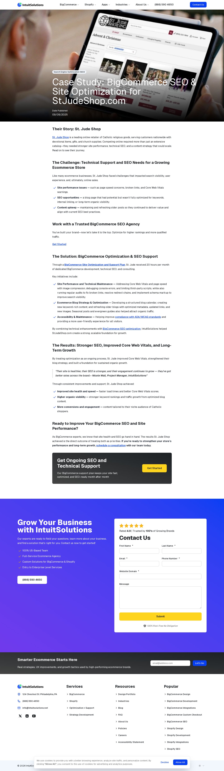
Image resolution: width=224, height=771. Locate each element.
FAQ (120, 714)
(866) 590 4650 (164, 4)
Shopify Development (178, 735)
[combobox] (202, 766)
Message (124, 584)
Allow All (180, 762)
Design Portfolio (126, 694)
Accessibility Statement (131, 742)
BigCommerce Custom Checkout (184, 714)
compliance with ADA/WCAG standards (138, 317)
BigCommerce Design (178, 694)
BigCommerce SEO (177, 721)
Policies (122, 728)
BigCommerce (69, 4)
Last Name (174, 546)
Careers (122, 735)
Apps (106, 4)
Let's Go (199, 663)
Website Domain (134, 571)
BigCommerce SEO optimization (122, 328)
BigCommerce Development (182, 701)
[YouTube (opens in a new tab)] (34, 716)
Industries (123, 4)
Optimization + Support (81, 708)
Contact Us (198, 4)
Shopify (90, 4)
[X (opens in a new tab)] (20, 716)
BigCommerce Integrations (181, 708)
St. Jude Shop (60, 137)
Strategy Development (81, 714)
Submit (160, 616)
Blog (120, 708)
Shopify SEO (173, 749)
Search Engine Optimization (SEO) (69, 72)
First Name (131, 546)
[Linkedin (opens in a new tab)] (27, 716)
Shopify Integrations (178, 742)
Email (128, 558)
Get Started (59, 244)
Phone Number (176, 558)
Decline (164, 762)
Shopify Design (175, 728)
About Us (142, 4)
